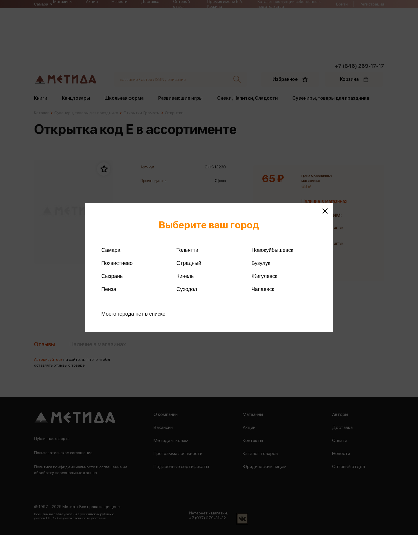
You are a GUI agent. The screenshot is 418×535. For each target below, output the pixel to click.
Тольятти (187, 250)
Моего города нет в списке (133, 314)
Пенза (108, 289)
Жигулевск (264, 276)
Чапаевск (262, 289)
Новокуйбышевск (272, 250)
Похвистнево (117, 263)
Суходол (186, 289)
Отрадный (188, 263)
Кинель (185, 276)
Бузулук (260, 263)
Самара (110, 250)
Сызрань (112, 276)
